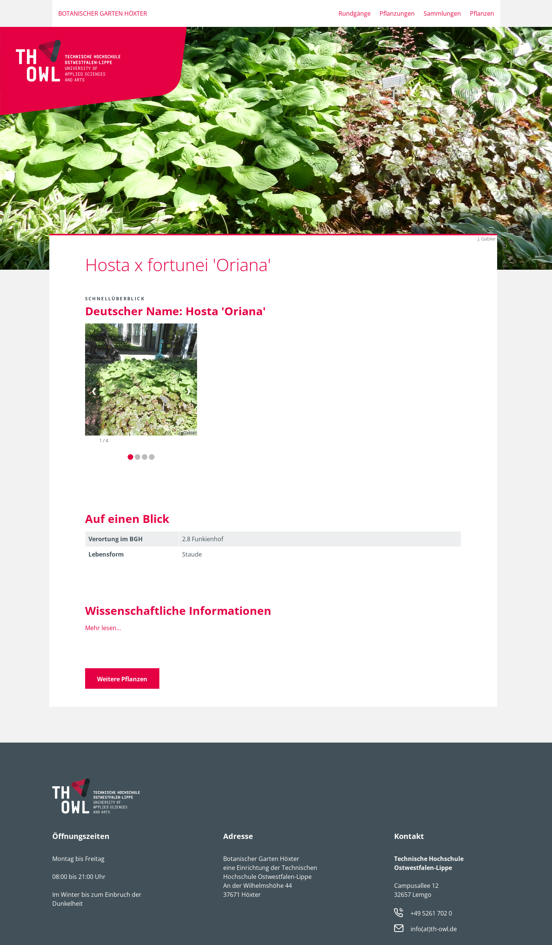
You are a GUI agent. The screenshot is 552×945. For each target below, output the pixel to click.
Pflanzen (482, 13)
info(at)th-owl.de (434, 929)
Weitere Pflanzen (122, 679)
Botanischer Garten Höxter (102, 13)
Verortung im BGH (115, 539)
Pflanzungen (397, 13)
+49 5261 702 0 (431, 913)
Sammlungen (442, 13)
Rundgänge (355, 13)
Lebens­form (106, 554)
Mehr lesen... (103, 628)
